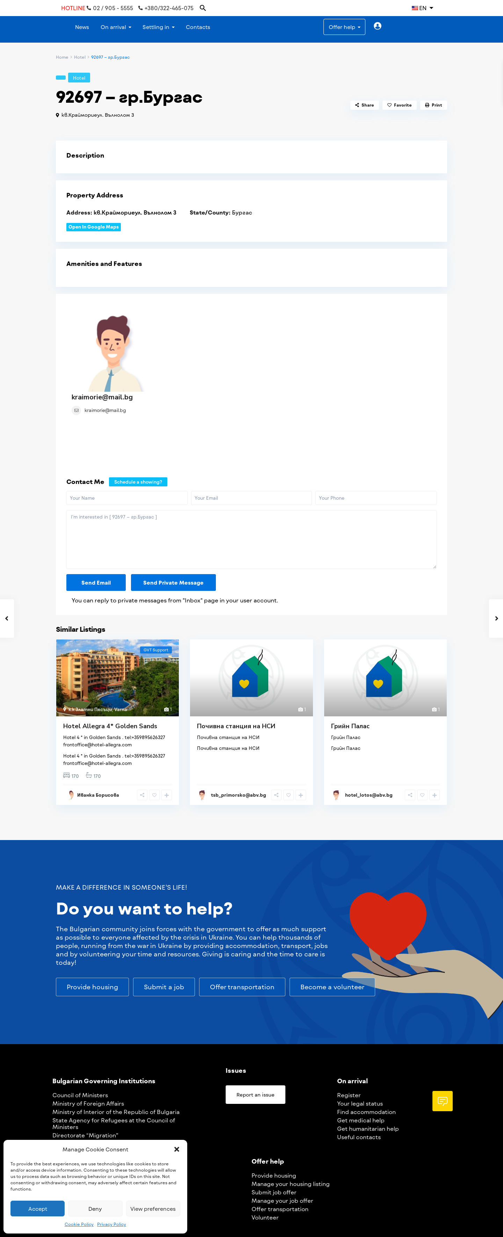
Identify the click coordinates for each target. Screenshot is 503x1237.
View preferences (153, 1209)
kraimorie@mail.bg (194, 309)
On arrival (113, 27)
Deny (95, 1209)
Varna (120, 639)
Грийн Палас (350, 656)
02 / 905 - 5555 (110, 8)
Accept (37, 1209)
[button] (176, 1149)
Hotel (80, 57)
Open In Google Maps (93, 227)
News (82, 27)
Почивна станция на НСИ (236, 656)
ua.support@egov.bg (344, 1217)
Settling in (156, 27)
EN (419, 8)
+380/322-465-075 (166, 8)
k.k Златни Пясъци (90, 639)
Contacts (198, 27)
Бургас (242, 212)
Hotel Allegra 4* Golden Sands (110, 656)
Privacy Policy (111, 1224)
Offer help (342, 27)
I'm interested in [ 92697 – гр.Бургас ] (251, 469)
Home (62, 57)
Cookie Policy (79, 1224)
